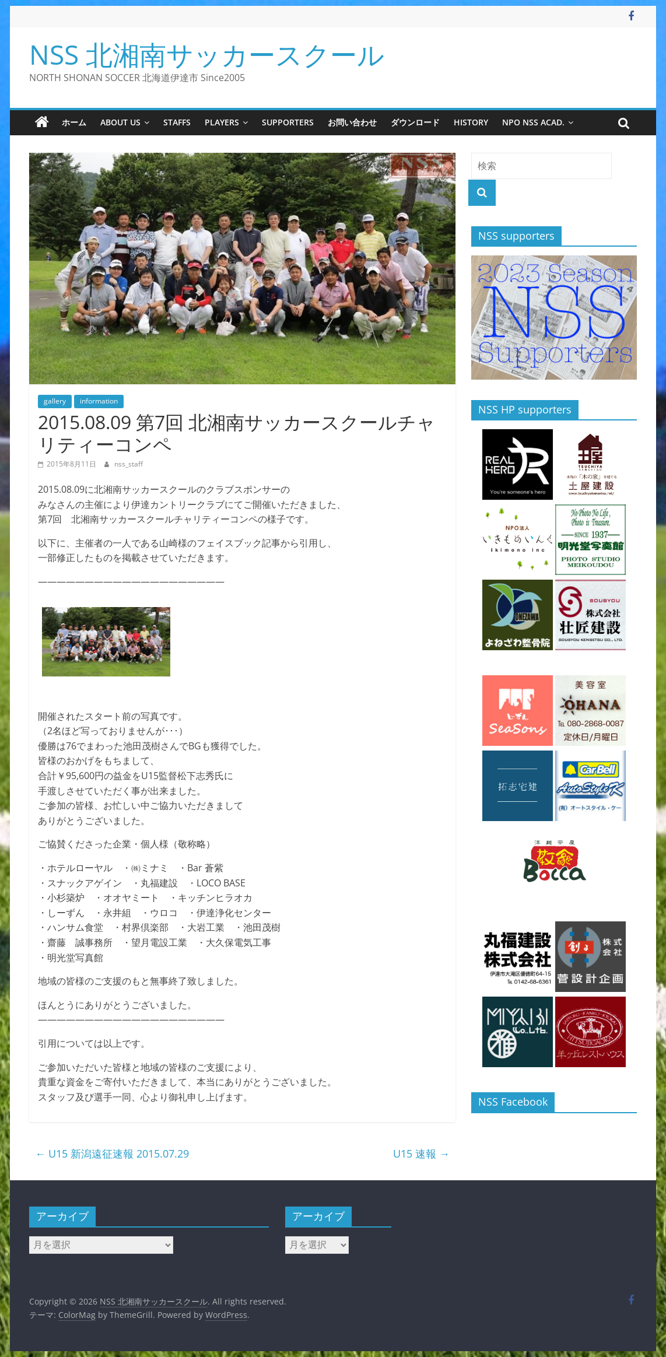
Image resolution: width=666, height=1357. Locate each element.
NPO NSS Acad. (533, 122)
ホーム (74, 122)
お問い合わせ (352, 122)
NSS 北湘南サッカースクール (206, 54)
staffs (177, 122)
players (222, 122)
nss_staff (128, 464)
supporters (288, 122)
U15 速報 (421, 1153)
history (471, 122)
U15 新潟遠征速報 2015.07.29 (112, 1153)
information (99, 401)
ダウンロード (415, 122)
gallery (55, 401)
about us (120, 122)
